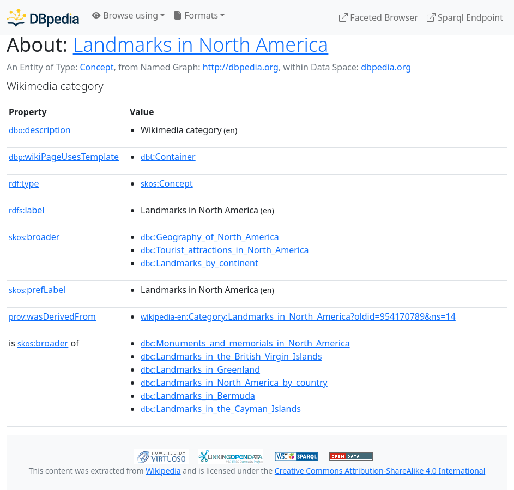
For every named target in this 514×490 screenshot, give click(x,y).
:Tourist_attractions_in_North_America (225, 250)
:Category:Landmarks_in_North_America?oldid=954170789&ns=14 (298, 316)
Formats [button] (195, 15)
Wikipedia (163, 470)
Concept (96, 67)
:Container (168, 157)
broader (34, 237)
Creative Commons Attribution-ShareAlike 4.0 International (380, 470)
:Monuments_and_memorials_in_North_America (245, 343)
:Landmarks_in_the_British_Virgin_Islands (231, 356)
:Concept (167, 183)
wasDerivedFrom (52, 316)
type (24, 183)
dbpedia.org (386, 67)
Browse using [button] (125, 15)
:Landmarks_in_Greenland (200, 369)
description (40, 130)
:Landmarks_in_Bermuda (198, 396)
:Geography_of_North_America (210, 237)
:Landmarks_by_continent (199, 263)
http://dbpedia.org (241, 67)
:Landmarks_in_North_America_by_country (234, 383)
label (27, 210)
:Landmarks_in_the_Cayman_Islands (221, 409)
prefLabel (37, 290)
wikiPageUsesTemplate (64, 157)
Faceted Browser (378, 17)
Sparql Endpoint (465, 17)
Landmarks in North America (201, 44)
